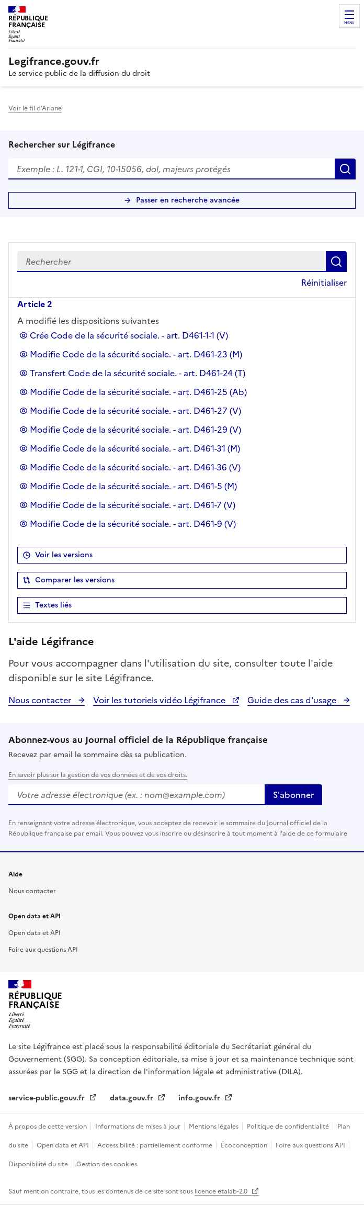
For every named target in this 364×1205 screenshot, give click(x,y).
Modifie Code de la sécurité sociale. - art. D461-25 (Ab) (138, 392)
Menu (349, 23)
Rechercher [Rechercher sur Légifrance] (345, 169)
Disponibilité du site (39, 1164)
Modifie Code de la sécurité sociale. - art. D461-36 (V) (135, 467)
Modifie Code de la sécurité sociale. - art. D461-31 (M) (135, 448)
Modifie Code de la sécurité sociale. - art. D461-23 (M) (136, 354)
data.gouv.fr (132, 1098)
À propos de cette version (48, 1126)
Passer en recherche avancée (188, 200)
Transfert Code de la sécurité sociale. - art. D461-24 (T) (137, 373)
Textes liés (53, 605)
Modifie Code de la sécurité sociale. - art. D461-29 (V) (135, 429)
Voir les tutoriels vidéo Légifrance (160, 700)
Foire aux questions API (43, 949)
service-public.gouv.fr (47, 1098)
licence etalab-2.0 (222, 1191)
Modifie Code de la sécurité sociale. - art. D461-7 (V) (132, 505)
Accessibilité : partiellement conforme (155, 1145)
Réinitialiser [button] (324, 282)
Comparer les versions (75, 580)
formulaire (331, 833)
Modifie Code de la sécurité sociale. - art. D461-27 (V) (135, 410)
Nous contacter (40, 700)
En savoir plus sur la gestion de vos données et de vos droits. (97, 775)
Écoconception (245, 1145)
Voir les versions (64, 554)
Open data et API (34, 933)
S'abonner (293, 795)
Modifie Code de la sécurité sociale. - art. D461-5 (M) (133, 486)
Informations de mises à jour (138, 1126)
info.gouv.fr (200, 1098)
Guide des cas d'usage (292, 700)
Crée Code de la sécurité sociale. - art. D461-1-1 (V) (129, 335)
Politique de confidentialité (289, 1126)
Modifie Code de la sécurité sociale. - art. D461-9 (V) (133, 523)
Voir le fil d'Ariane (35, 108)
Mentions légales (214, 1126)
